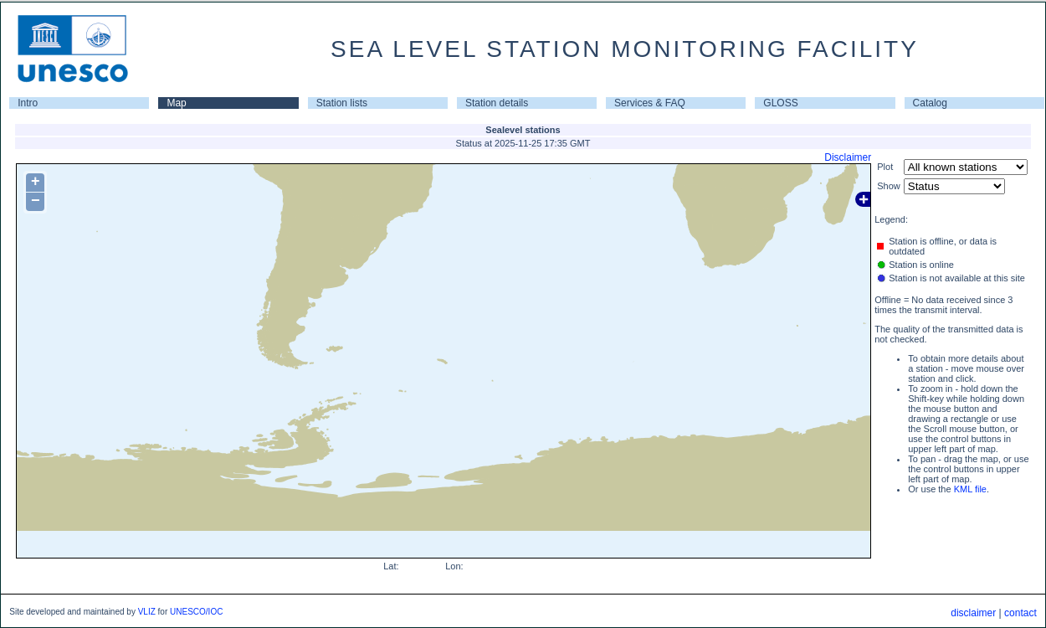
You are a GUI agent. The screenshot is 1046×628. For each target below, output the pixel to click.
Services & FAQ (649, 103)
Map (176, 103)
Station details (496, 103)
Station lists (341, 103)
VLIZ (147, 611)
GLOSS (780, 103)
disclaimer (973, 613)
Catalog (930, 103)
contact (1020, 613)
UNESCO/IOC (196, 611)
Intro (28, 103)
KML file (970, 489)
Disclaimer (847, 157)
